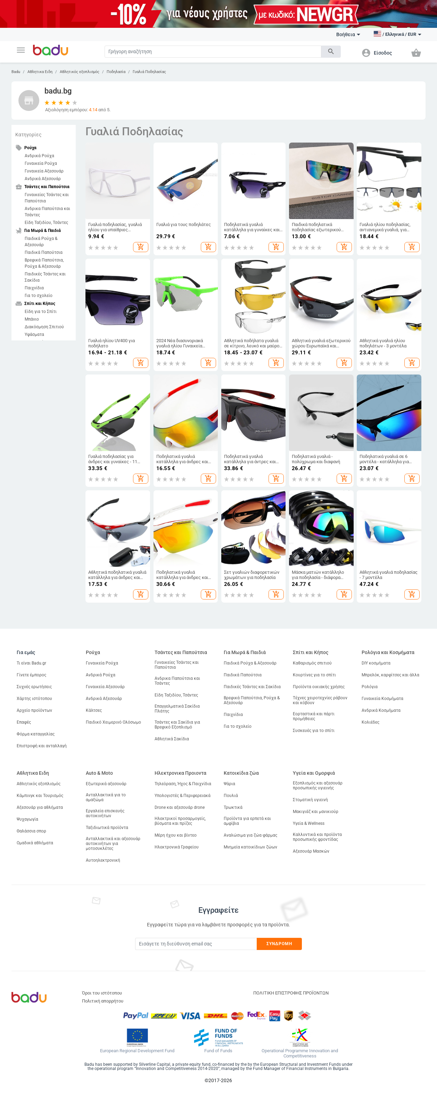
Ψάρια (229, 783)
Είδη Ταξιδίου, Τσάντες (46, 222)
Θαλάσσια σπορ (31, 831)
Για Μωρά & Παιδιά (245, 652)
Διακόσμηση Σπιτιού (44, 326)
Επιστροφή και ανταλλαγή (42, 745)
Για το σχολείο (38, 295)
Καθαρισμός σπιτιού (312, 663)
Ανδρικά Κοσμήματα (381, 710)
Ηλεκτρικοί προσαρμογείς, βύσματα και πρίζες (180, 821)
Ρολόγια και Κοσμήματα (388, 652)
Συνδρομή (279, 943)
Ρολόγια (370, 686)
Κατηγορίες (28, 134)
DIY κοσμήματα (376, 663)
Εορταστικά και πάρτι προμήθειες (314, 716)
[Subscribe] (196, 944)
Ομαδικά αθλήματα (35, 842)
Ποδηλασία (116, 72)
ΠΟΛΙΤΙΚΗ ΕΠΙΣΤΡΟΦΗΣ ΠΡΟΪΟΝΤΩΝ (291, 993)
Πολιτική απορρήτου (102, 1001)
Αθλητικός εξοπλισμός (79, 72)
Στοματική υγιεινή (310, 799)
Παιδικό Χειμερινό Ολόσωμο (113, 722)
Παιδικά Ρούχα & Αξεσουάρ (41, 241)
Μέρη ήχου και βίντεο (176, 835)
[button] (21, 50)
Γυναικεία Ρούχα (41, 163)
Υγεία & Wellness (308, 823)
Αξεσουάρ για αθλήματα (40, 807)
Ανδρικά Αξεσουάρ (43, 178)
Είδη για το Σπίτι (41, 311)
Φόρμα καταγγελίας (36, 734)
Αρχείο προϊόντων (34, 710)
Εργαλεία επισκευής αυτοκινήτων (105, 813)
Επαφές (24, 722)
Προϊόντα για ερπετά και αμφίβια (247, 821)
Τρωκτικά (233, 807)
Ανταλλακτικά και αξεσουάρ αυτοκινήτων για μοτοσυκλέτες (113, 843)
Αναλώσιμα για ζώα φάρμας (250, 835)
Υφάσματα (34, 334)
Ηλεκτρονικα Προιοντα (180, 773)
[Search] (213, 52)
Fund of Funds (218, 1050)
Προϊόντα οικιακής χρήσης (319, 686)
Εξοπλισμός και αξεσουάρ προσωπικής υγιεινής (318, 785)
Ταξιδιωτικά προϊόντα (107, 827)
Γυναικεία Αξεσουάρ (44, 171)
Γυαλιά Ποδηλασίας (149, 72)
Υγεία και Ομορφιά (314, 773)
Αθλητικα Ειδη (39, 72)
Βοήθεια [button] (348, 34)
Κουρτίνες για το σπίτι (314, 675)
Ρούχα (93, 652)
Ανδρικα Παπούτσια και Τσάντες (47, 211)
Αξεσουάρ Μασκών (311, 851)
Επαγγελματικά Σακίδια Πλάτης (177, 709)
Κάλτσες (94, 710)
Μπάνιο (32, 319)
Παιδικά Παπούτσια (44, 252)
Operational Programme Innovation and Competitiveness (300, 1053)
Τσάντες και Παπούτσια (181, 652)
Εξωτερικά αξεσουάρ (106, 783)
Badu (15, 72)
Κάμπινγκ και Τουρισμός (40, 795)
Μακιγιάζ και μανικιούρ (315, 811)
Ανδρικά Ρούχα (39, 155)
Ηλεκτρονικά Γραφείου (177, 847)
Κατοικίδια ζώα (241, 773)
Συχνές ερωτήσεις (34, 686)
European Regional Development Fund (137, 1050)
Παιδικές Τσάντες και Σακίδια (45, 277)
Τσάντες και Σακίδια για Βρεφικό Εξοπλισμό (177, 725)
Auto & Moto (99, 773)
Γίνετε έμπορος (31, 675)
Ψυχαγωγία (27, 819)
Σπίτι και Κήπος (310, 652)
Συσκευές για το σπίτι (314, 730)
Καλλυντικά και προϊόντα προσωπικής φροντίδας (317, 837)
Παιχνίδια (34, 287)
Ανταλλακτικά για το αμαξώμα (106, 797)
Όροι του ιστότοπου (102, 993)
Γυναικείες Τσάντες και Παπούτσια (47, 197)
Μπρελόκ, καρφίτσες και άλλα (390, 675)
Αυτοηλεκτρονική (103, 860)
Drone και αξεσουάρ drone (180, 807)
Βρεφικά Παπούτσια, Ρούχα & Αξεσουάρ (44, 263)
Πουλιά (231, 795)
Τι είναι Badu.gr (31, 663)
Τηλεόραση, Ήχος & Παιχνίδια (183, 783)
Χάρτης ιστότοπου (34, 698)
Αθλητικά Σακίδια (172, 738)
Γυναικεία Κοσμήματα (382, 698)
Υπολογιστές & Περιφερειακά (183, 795)
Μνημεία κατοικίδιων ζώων (250, 847)
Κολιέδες (370, 722)
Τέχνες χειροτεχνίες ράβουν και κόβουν (320, 700)
